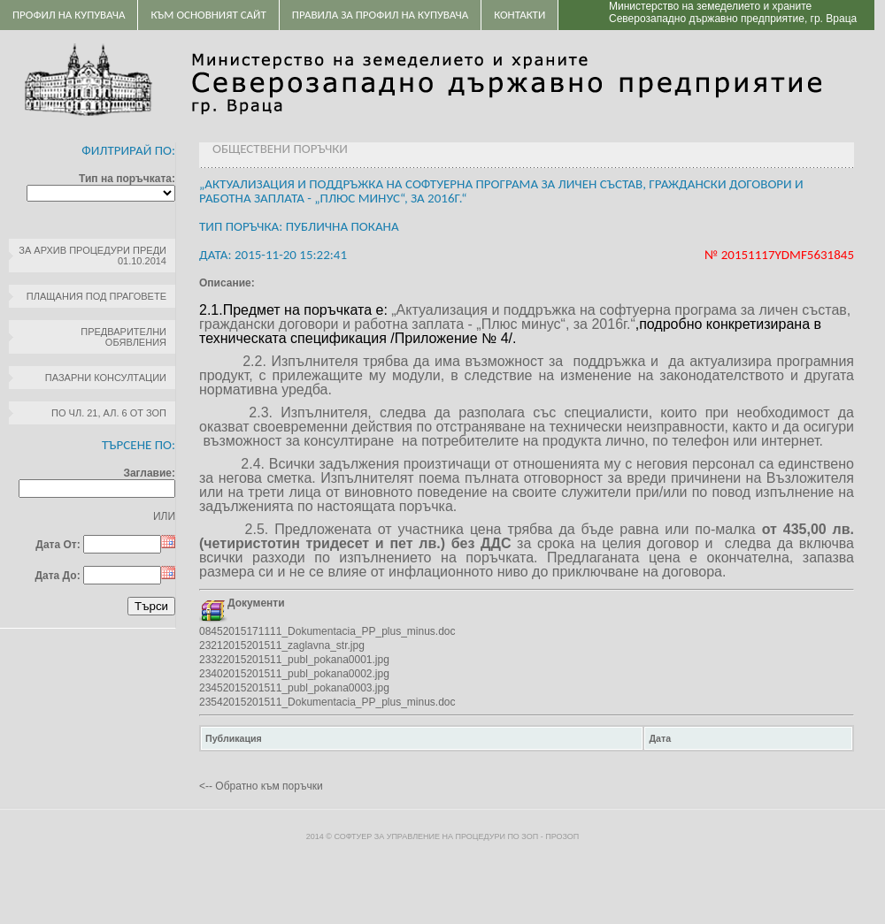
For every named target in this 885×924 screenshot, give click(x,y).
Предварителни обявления (123, 336)
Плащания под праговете (96, 296)
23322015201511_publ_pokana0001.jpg (294, 659)
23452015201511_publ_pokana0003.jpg (294, 688)
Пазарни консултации (105, 377)
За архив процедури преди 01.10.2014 (92, 255)
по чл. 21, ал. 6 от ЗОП (108, 413)
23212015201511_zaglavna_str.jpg (282, 645)
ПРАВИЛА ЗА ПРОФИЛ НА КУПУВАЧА (380, 14)
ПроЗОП (562, 836)
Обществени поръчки (280, 149)
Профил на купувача (68, 14)
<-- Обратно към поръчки (261, 786)
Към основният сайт (208, 14)
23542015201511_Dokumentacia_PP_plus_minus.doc (327, 702)
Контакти (519, 14)
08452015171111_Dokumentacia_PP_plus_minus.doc (327, 631)
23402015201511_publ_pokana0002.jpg (294, 674)
